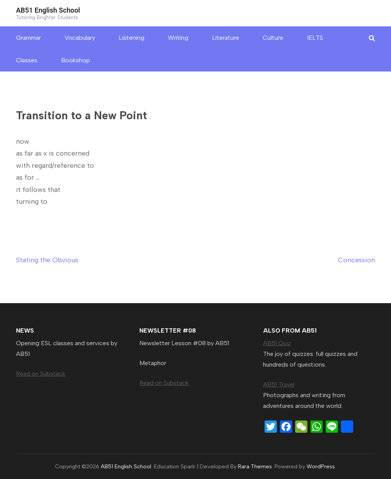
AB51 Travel (278, 384)
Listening (131, 37)
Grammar (28, 37)
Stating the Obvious (47, 260)
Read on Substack (40, 373)
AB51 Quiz (277, 343)
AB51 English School (48, 10)
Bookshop (75, 60)
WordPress (321, 466)
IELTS (315, 37)
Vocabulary (80, 37)
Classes (26, 60)
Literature (225, 37)
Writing (178, 37)
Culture (273, 37)
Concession (356, 260)
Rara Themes (255, 466)
